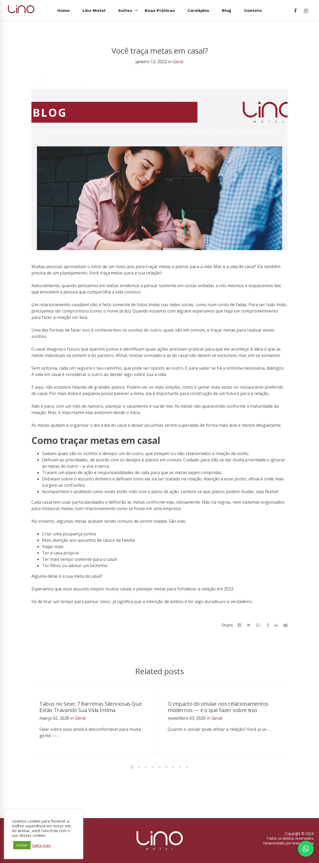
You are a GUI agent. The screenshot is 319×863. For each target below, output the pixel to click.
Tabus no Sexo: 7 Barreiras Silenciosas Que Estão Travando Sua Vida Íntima (90, 707)
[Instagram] (306, 10)
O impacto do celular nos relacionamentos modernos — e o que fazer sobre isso (218, 707)
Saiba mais (41, 845)
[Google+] (259, 625)
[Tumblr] (268, 625)
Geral (178, 62)
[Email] (285, 625)
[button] (306, 849)
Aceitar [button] (21, 845)
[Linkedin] (276, 625)
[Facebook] (295, 10)
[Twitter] (249, 625)
